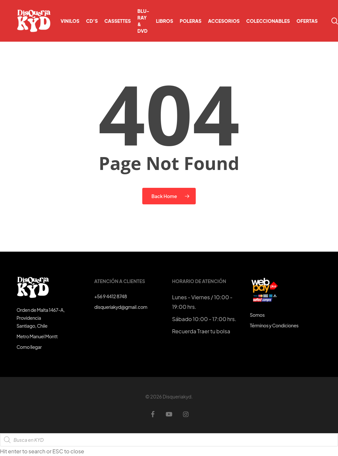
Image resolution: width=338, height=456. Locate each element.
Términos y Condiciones (274, 325)
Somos (257, 315)
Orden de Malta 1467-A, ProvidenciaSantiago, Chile (41, 318)
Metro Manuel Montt (37, 336)
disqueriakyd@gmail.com (120, 307)
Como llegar (29, 347)
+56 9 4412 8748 (110, 296)
